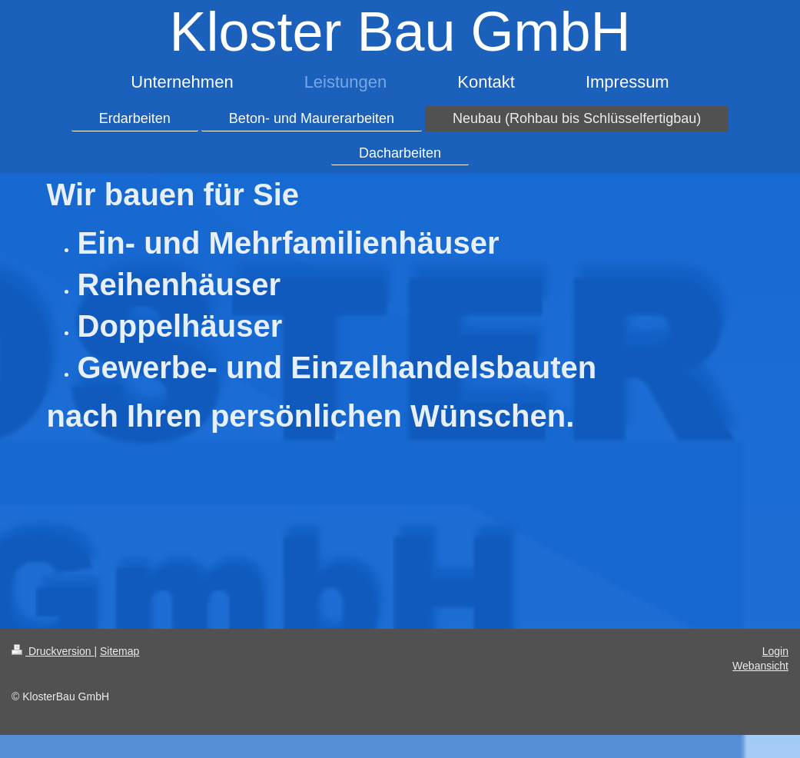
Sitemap (119, 651)
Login (775, 651)
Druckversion (53, 651)
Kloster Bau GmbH (399, 31)
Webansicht (760, 666)
